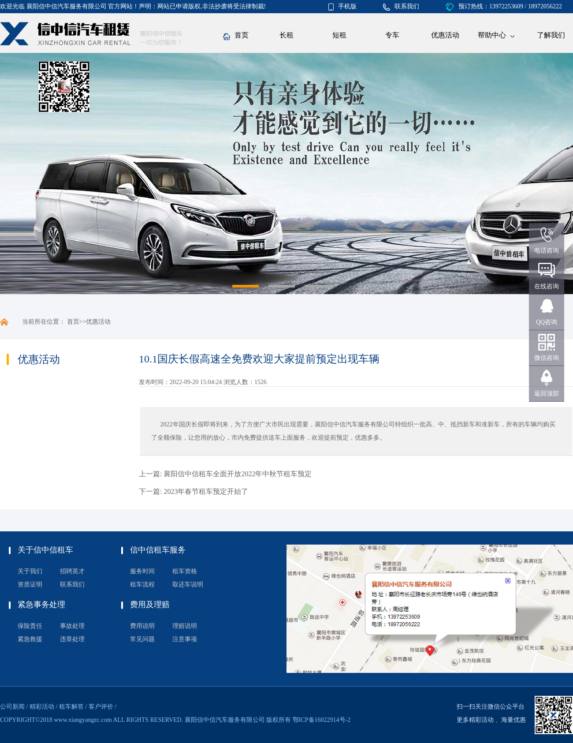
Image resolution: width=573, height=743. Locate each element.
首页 (236, 35)
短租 (339, 35)
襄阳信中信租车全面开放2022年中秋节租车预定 (238, 474)
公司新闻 (12, 706)
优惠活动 (445, 35)
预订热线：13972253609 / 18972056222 (504, 6)
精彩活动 (42, 706)
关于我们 (30, 571)
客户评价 (101, 706)
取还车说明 (187, 584)
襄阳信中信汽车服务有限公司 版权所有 (238, 720)
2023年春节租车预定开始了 (206, 491)
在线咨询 (546, 286)
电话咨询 (546, 250)
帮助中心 (496, 35)
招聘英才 (72, 571)
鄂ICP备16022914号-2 (321, 720)
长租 (286, 35)
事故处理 (72, 626)
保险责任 (30, 626)
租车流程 (142, 584)
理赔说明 (184, 626)
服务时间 (142, 571)
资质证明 (30, 584)
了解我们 (551, 35)
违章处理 (72, 639)
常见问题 (142, 639)
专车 (392, 35)
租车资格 (184, 571)
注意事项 (184, 639)
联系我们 (401, 6)
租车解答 (71, 706)
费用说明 (142, 626)
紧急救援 (30, 639)
